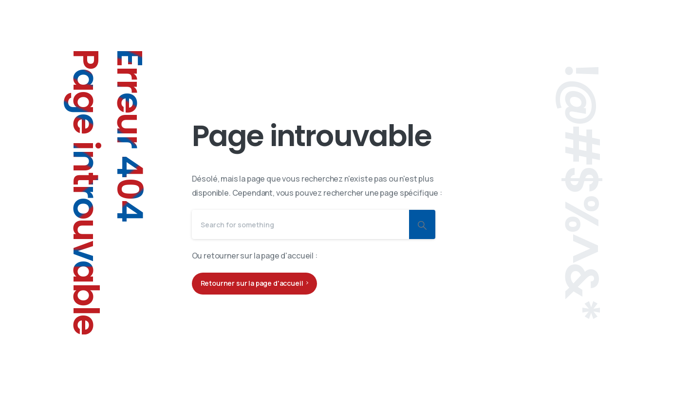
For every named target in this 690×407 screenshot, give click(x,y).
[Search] (300, 224)
